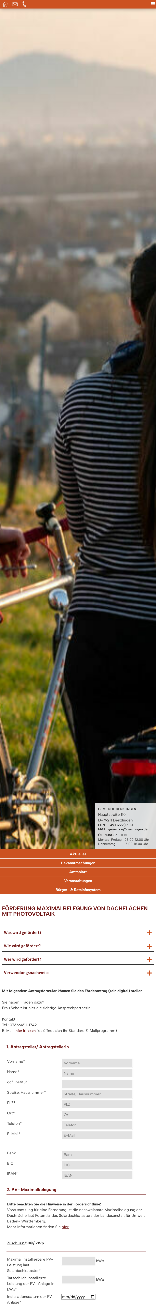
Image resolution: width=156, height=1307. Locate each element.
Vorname (16, 1061)
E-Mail (13, 1133)
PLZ (11, 1102)
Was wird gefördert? (22, 932)
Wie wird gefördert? (22, 946)
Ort (11, 1113)
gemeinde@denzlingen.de (127, 829)
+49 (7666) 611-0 (121, 825)
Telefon (14, 1123)
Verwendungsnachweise (27, 972)
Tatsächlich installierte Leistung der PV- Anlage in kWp (30, 1284)
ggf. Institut (17, 1082)
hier (65, 1226)
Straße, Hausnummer (26, 1092)
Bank (11, 1153)
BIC (10, 1163)
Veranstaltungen (78, 880)
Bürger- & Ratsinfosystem (78, 889)
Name (13, 1071)
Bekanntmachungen (78, 863)
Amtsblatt (78, 872)
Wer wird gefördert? (22, 959)
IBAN (12, 1173)
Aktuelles (78, 854)
